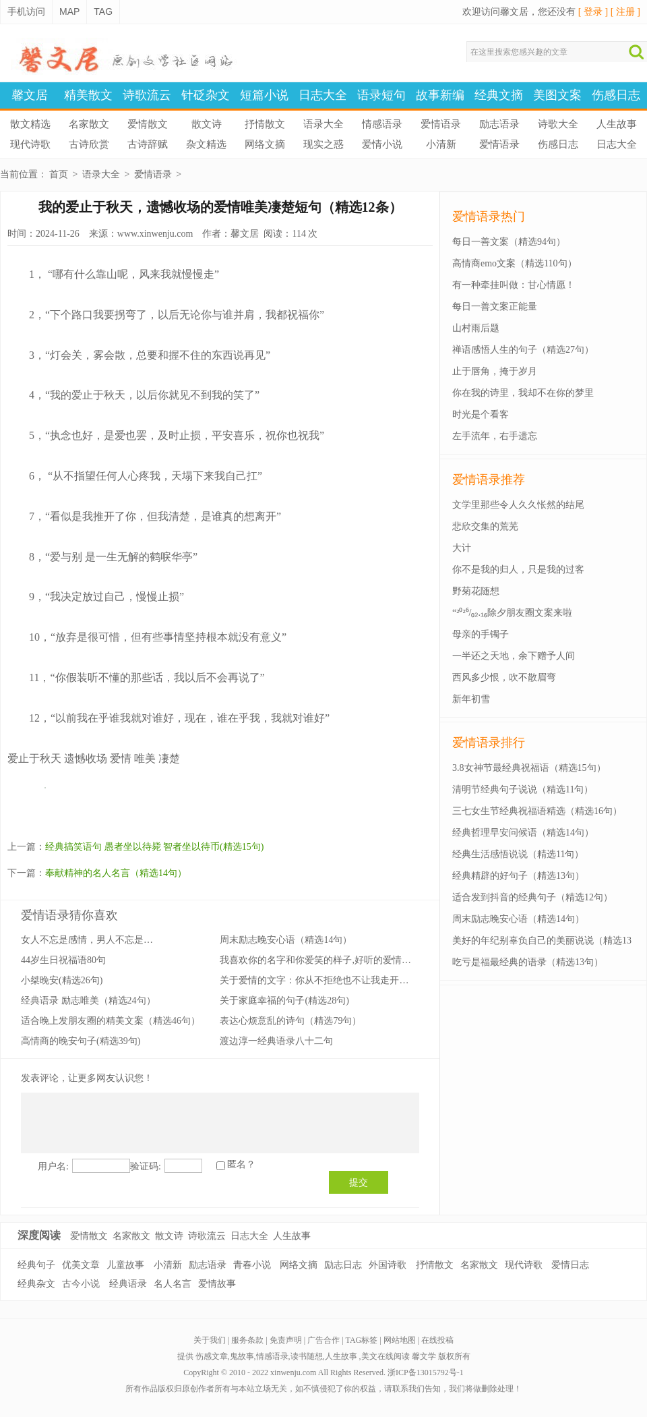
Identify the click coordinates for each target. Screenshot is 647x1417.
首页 (58, 174)
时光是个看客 (480, 414)
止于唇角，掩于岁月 (494, 371)
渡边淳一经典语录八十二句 (276, 1041)
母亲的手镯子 (480, 634)
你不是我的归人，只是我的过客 (518, 570)
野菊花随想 (475, 591)
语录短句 (381, 95)
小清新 (441, 144)
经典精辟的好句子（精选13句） (518, 876)
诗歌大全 (558, 124)
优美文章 (81, 1265)
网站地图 (399, 1340)
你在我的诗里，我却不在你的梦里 (523, 393)
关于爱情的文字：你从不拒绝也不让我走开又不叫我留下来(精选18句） (368, 980)
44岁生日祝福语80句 (63, 960)
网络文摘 (265, 144)
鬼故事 (242, 1356)
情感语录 (382, 124)
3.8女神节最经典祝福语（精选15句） (529, 768)
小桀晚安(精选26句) (61, 980)
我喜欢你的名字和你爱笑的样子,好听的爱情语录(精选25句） (345, 960)
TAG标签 (362, 1340)
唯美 (145, 758)
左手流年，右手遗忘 (494, 436)
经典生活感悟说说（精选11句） (518, 854)
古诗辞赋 (147, 144)
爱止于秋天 (34, 758)
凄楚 (169, 758)
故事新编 (440, 95)
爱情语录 (441, 124)
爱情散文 (147, 124)
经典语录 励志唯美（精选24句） (88, 1000)
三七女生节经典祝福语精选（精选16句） (537, 811)
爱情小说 (382, 144)
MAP (69, 11)
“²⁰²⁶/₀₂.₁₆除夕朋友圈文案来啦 (512, 613)
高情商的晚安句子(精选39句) (80, 1041)
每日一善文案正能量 (494, 306)
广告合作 (323, 1340)
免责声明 (286, 1340)
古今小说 (81, 1284)
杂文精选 (206, 144)
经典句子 (36, 1265)
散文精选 (30, 124)
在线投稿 (437, 1340)
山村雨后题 (475, 328)
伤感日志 (616, 95)
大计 (461, 548)
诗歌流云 (147, 95)
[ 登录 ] (593, 12)
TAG (103, 11)
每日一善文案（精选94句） (508, 242)
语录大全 (323, 124)
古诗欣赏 (89, 144)
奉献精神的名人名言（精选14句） (116, 873)
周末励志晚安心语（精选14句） (286, 940)
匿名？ (241, 1164)
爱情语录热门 (488, 216)
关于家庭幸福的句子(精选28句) (284, 1000)
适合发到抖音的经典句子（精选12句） (532, 897)
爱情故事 (217, 1284)
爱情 (120, 758)
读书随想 (306, 1356)
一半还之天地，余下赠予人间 (513, 656)
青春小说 (252, 1265)
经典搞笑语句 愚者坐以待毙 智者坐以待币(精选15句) (154, 847)
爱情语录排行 (488, 742)
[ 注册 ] (625, 12)
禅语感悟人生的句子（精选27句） (523, 350)
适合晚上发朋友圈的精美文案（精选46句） (110, 1021)
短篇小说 (264, 95)
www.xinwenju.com (155, 234)
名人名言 (172, 1284)
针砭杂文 (205, 95)
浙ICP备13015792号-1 (426, 1372)
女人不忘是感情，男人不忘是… (87, 940)
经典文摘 (498, 95)
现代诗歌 (30, 144)
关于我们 (209, 1340)
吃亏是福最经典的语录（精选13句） (527, 962)
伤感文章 (211, 1356)
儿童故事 (125, 1265)
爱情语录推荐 (488, 479)
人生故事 (616, 124)
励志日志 (343, 1265)
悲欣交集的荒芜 (485, 526)
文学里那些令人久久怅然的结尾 (518, 505)
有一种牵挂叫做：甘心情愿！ (513, 285)
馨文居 (29, 95)
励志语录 (499, 124)
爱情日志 (570, 1265)
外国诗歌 (387, 1265)
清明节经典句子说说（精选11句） (522, 789)
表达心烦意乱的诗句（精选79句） (290, 1021)
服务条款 (247, 1340)
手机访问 (26, 11)
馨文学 (424, 1356)
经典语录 (128, 1284)
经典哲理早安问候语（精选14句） (523, 833)
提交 (358, 1182)
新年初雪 (471, 699)
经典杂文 (36, 1284)
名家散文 (89, 124)
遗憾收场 (85, 758)
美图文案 (557, 95)
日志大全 (323, 95)
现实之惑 (323, 144)
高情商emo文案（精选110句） (514, 263)
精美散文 (88, 95)
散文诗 (206, 124)
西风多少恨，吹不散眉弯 (504, 677)
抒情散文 (265, 124)
